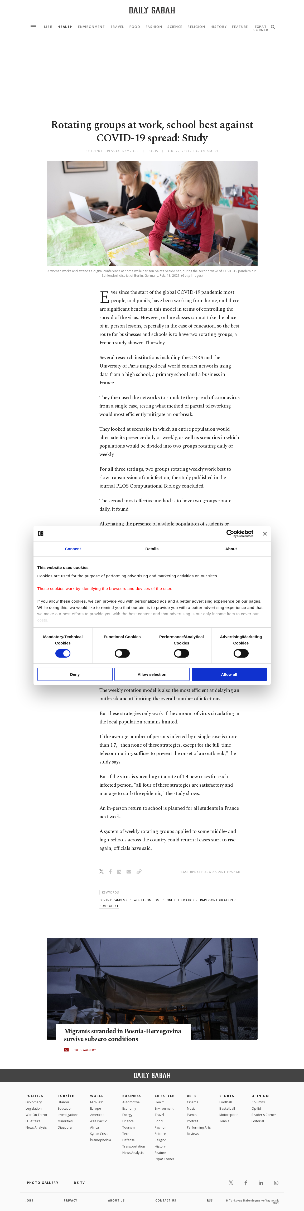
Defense (128, 1140)
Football (225, 1102)
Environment (91, 26)
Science (174, 26)
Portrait (192, 1121)
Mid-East (96, 1102)
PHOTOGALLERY (84, 1050)
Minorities (65, 1121)
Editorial (258, 1121)
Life (48, 26)
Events (191, 1115)
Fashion (154, 26)
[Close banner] (265, 533)
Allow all (229, 674)
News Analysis (36, 1127)
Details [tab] (152, 549)
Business (131, 1096)
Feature (240, 26)
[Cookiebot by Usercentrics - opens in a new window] (230, 534)
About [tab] (231, 549)
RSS (210, 1200)
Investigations (68, 1115)
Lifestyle (165, 1096)
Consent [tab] (73, 549)
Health (65, 26)
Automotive (131, 1102)
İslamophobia (100, 1140)
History (219, 26)
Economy (129, 1108)
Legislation (34, 1108)
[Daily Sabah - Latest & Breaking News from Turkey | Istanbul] (152, 10)
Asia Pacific (98, 1121)
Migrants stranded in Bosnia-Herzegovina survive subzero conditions (120, 1035)
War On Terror (36, 1115)
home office (109, 906)
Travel (117, 26)
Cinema (192, 1102)
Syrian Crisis (99, 1133)
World (97, 1096)
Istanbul (64, 1102)
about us (116, 1200)
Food (135, 26)
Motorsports (228, 1115)
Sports (226, 1096)
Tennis (224, 1121)
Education (65, 1108)
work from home (147, 900)
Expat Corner (164, 1159)
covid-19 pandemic (113, 900)
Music (191, 1108)
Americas (97, 1115)
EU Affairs (33, 1121)
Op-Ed (256, 1108)
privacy (70, 1200)
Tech (125, 1133)
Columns (258, 1102)
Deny (75, 674)
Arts (192, 1096)
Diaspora (65, 1127)
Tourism (128, 1127)
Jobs (29, 1200)
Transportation (133, 1146)
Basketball (227, 1108)
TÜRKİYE (66, 1096)
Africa (94, 1127)
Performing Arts (199, 1127)
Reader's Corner (264, 1115)
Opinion (260, 1096)
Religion (196, 26)
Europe (95, 1108)
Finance (128, 1121)
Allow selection (152, 674)
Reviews (193, 1133)
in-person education (216, 900)
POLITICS (35, 1096)
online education (181, 900)
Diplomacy (34, 1102)
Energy (127, 1115)
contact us (165, 1200)
